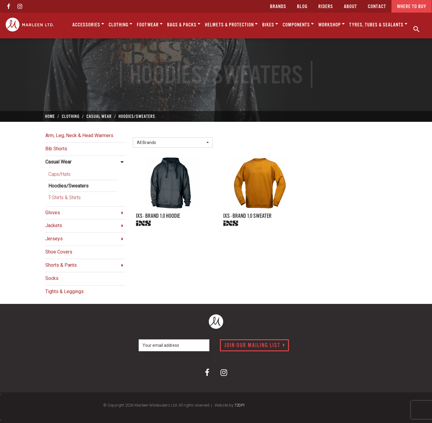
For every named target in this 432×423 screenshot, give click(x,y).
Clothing (121, 24)
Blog (302, 7)
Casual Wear (58, 162)
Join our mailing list (254, 345)
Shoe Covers (58, 252)
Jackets (53, 225)
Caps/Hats (59, 174)
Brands (278, 7)
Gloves (52, 212)
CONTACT (377, 7)
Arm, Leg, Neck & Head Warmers (79, 135)
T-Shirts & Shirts (64, 197)
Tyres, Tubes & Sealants (378, 24)
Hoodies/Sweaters (68, 186)
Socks (51, 278)
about (350, 7)
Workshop (331, 24)
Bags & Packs (184, 24)
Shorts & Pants (61, 265)
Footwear (150, 24)
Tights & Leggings (64, 291)
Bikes (270, 24)
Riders (325, 7)
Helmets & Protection (231, 24)
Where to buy (411, 7)
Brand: (141, 132)
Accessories (88, 24)
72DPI (239, 405)
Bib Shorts (56, 149)
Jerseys (54, 239)
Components (298, 24)
